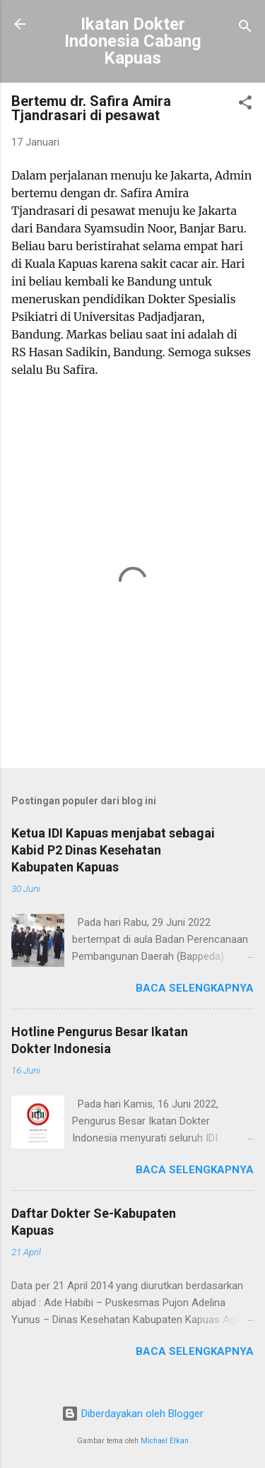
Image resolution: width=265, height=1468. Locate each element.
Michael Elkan (165, 1440)
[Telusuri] (245, 28)
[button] (245, 105)
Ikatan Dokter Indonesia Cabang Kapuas (132, 41)
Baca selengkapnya (195, 988)
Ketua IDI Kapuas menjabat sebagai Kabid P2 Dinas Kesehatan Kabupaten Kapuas (113, 850)
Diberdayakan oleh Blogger (132, 1413)
